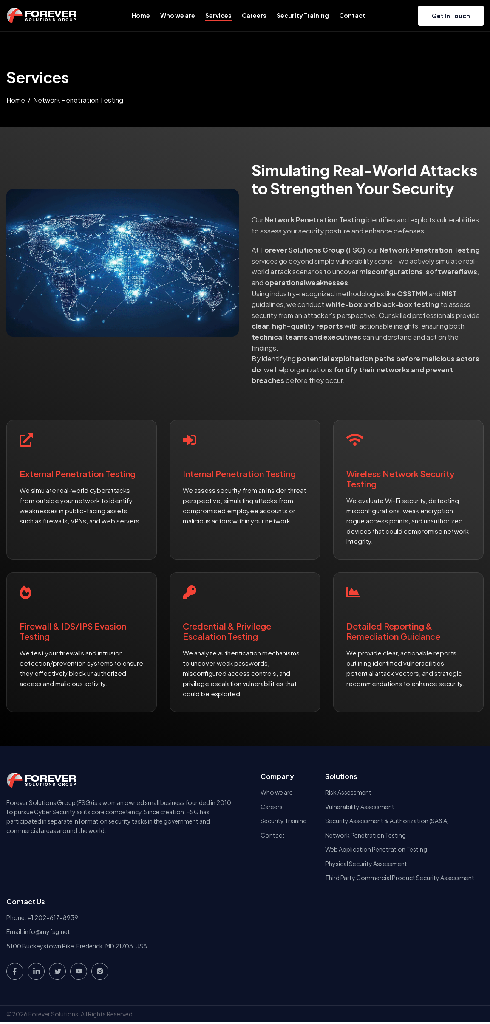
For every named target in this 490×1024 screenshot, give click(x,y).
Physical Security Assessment (366, 864)
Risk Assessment (348, 792)
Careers (254, 15)
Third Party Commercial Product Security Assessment (399, 879)
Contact (352, 15)
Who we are (177, 15)
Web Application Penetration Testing (376, 850)
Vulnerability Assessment (359, 806)
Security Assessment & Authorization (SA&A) (387, 821)
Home (141, 15)
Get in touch (451, 16)
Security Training (303, 15)
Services (218, 15)
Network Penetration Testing (365, 835)
